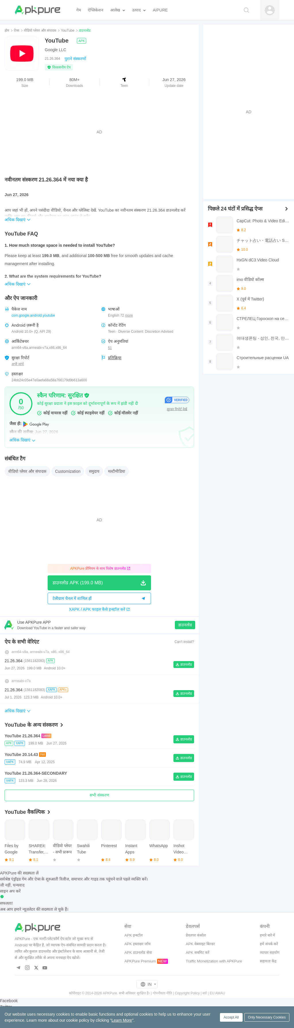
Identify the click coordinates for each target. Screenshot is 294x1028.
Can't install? (184, 642)
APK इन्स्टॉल (133, 935)
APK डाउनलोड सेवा (138, 952)
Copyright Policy (187, 993)
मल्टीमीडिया (116, 471)
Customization (68, 471)
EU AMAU (217, 993)
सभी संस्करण (99, 795)
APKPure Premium (140, 961)
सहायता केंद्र (268, 961)
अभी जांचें (17, 364)
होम (7, 30)
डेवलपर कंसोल (196, 935)
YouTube (67, 30)
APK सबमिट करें (197, 952)
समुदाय (94, 471)
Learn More (121, 1020)
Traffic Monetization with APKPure (214, 961)
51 (110, 348)
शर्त (204, 993)
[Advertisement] (99, 132)
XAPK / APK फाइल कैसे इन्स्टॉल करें (99, 609)
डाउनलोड (185, 625)
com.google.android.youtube (33, 315)
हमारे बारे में (267, 935)
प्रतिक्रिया (114, 357)
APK (81, 41)
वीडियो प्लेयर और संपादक (40, 30)
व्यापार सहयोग (269, 952)
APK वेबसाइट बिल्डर (200, 944)
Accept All (231, 1017)
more (129, 315)
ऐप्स (16, 30)
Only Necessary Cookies (267, 1017)
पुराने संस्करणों (75, 58)
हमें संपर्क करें (269, 944)
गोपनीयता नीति (162, 993)
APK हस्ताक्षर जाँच (137, 944)
